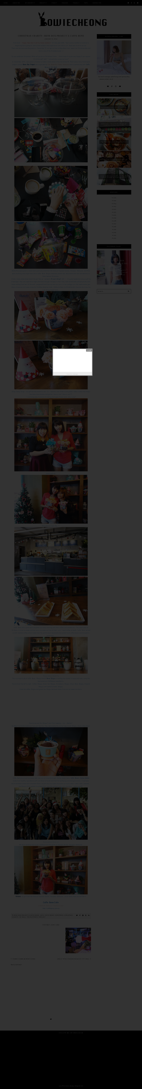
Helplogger (75, 374)
